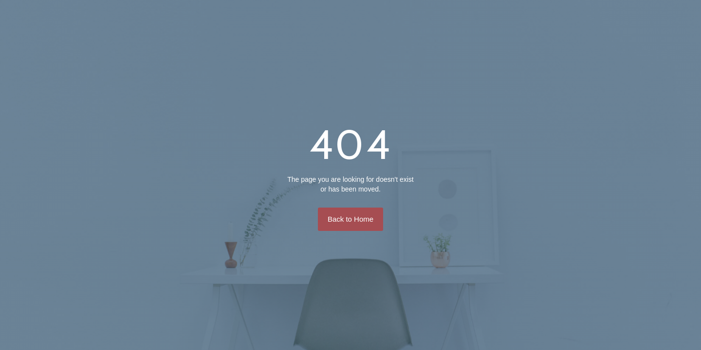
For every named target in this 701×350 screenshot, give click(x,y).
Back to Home (350, 219)
